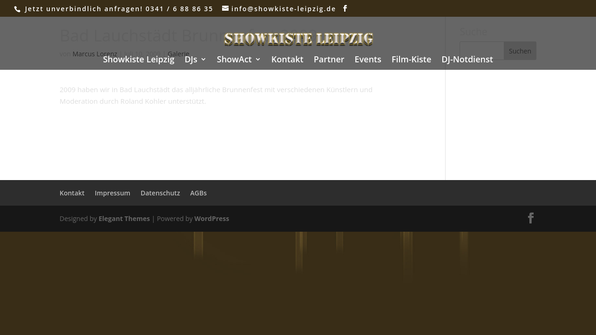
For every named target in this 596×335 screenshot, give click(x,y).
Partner (329, 60)
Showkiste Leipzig (138, 60)
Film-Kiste (411, 60)
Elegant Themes (124, 218)
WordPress (211, 218)
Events (368, 60)
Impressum (112, 192)
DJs (190, 60)
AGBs (198, 192)
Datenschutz (160, 192)
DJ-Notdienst (467, 60)
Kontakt (287, 60)
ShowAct (234, 60)
